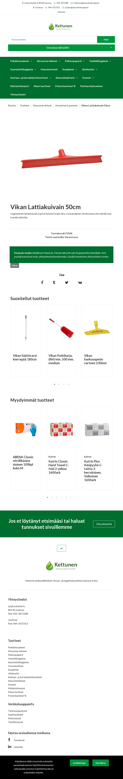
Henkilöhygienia (99, 60)
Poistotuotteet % (65, 86)
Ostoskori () (57, 47)
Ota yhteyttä (104, 523)
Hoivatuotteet (49, 69)
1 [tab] (54, 384)
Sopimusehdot (15, 714)
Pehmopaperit (73, 60)
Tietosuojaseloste (17, 710)
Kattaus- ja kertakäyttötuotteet (29, 77)
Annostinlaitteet (65, 77)
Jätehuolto (88, 69)
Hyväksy (101, 762)
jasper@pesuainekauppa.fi (76, 7)
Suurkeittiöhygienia (21, 69)
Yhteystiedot (18, 94)
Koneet (86, 77)
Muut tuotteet (42, 86)
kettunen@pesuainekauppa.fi (86, 3)
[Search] (52, 39)
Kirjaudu (61, 12)
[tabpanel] (25, 341)
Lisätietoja (79, 762)
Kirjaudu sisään (23, 252)
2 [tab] (59, 384)
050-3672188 (62, 3)
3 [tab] (63, 384)
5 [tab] (66, 497)
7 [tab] (75, 497)
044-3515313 (54, 7)
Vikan (15, 265)
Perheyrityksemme (91, 86)
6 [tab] (70, 497)
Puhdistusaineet (19, 60)
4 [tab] (68, 384)
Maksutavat (14, 718)
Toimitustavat (15, 721)
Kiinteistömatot (19, 86)
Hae (106, 39)
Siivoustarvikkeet (47, 60)
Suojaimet (68, 69)
